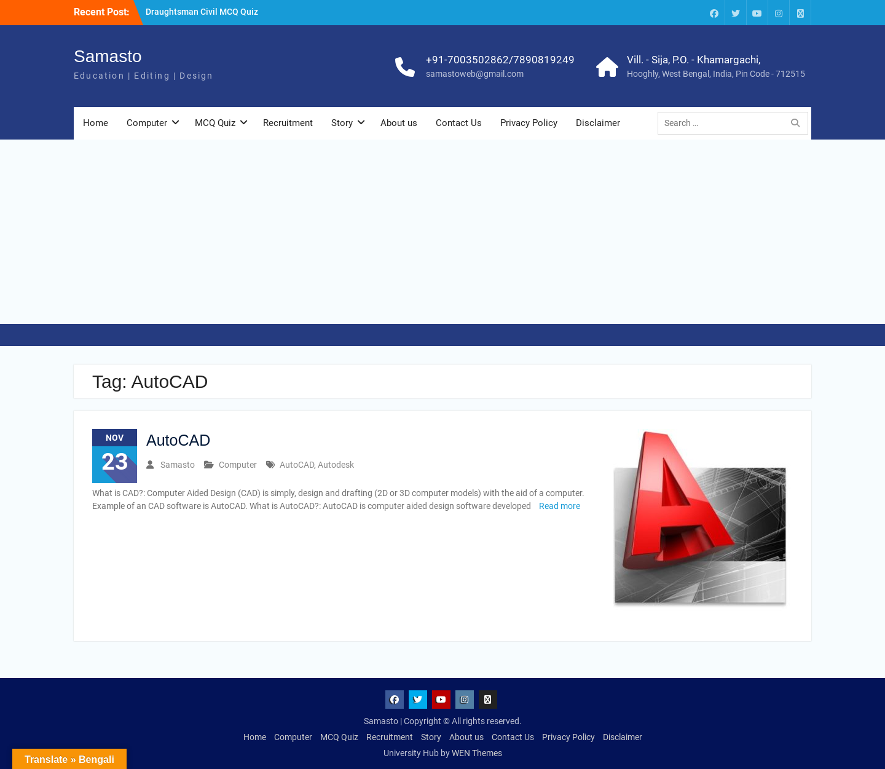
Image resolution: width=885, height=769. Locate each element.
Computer (147, 122)
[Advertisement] (442, 232)
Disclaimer (598, 122)
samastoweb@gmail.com (475, 74)
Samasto (108, 56)
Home (95, 122)
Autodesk (336, 465)
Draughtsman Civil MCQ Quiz (202, 12)
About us (398, 122)
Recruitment (288, 122)
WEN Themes (477, 753)
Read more (559, 506)
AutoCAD (178, 440)
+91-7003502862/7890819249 (500, 59)
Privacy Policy (528, 122)
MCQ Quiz (215, 122)
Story (342, 122)
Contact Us (459, 122)
